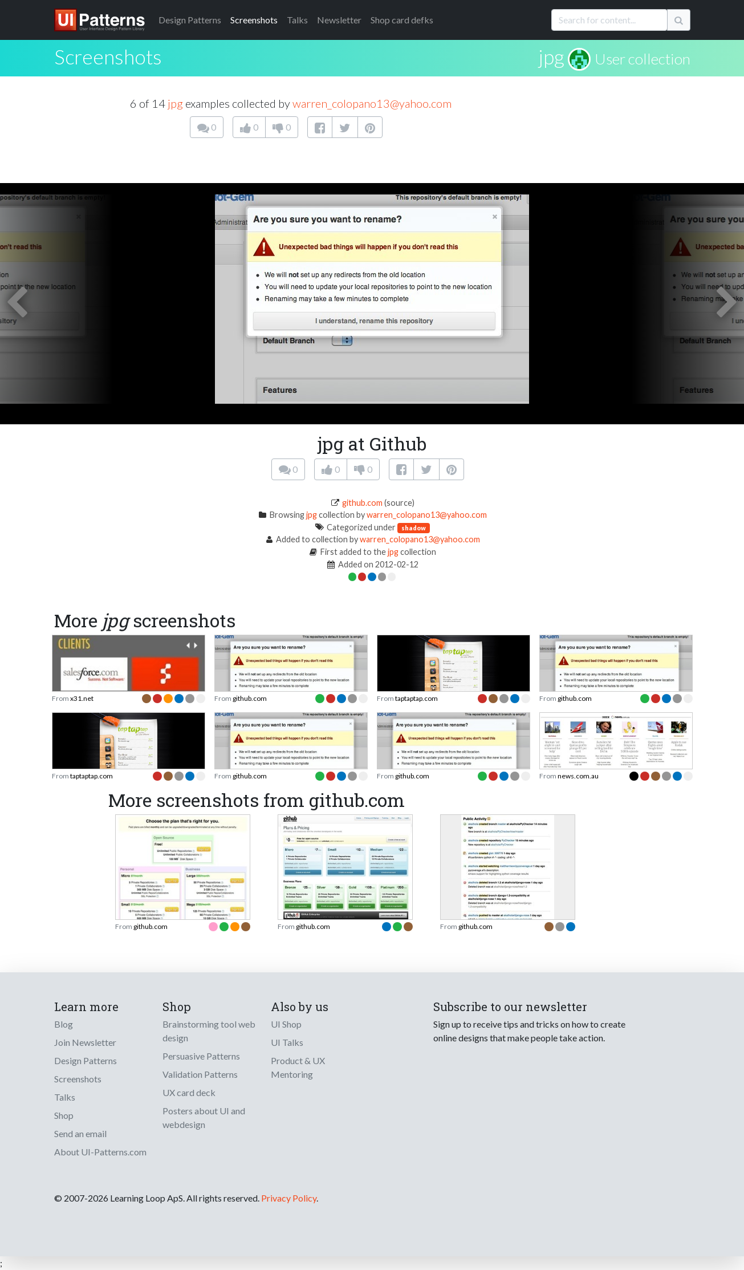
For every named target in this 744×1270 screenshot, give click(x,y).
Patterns (189, 19)
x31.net (81, 698)
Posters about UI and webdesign (203, 1117)
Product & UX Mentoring (298, 1067)
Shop (64, 1115)
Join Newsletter (85, 1042)
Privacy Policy (288, 1197)
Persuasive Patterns (201, 1055)
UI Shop (286, 1024)
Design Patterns (85, 1060)
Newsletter (339, 19)
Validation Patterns (200, 1074)
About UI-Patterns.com (100, 1151)
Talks (297, 19)
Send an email (80, 1133)
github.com (362, 503)
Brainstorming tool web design (208, 1031)
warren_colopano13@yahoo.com (372, 103)
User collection (642, 59)
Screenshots (254, 19)
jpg (551, 56)
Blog (63, 1024)
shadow (413, 527)
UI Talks (287, 1042)
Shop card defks (402, 19)
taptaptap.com (416, 698)
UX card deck (189, 1092)
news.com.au (578, 776)
